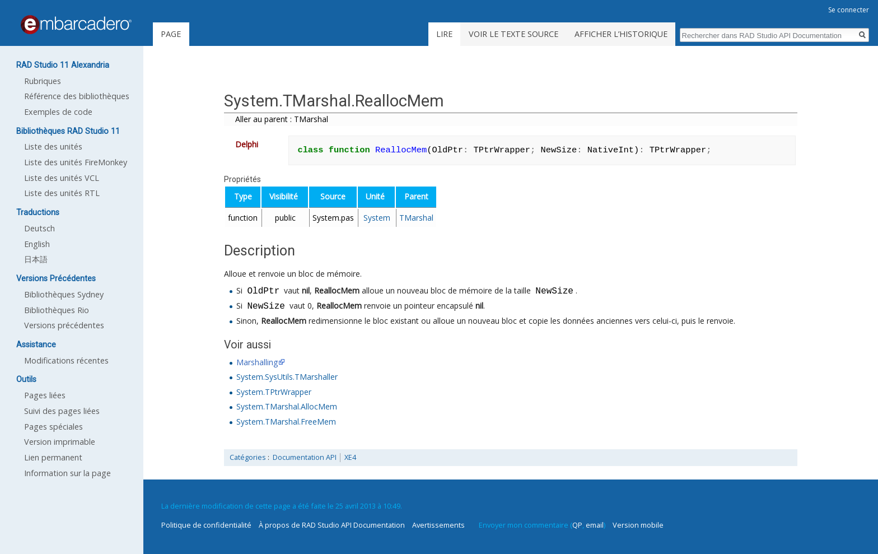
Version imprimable (59, 441)
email (595, 525)
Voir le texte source (513, 34)
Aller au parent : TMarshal (281, 119)
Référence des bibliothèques (76, 96)
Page (171, 34)
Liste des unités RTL (62, 193)
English (37, 244)
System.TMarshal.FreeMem (286, 421)
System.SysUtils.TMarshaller (287, 376)
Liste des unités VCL (61, 178)
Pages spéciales (53, 426)
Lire (444, 34)
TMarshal (416, 217)
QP (577, 525)
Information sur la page (67, 473)
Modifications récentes (66, 360)
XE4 (350, 457)
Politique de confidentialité (206, 525)
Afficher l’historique (621, 34)
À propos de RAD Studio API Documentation (332, 525)
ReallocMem (336, 291)
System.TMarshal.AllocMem (286, 406)
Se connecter (848, 10)
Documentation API (305, 457)
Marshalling (257, 362)
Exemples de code (58, 111)
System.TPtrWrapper (273, 392)
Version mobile (638, 525)
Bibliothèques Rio (56, 310)
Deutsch (39, 228)
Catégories (248, 457)
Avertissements (438, 525)
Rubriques (42, 81)
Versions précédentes (64, 325)
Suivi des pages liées (62, 411)
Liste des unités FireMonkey (75, 162)
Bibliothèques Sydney (64, 294)
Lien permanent (53, 457)
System (376, 217)
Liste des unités (53, 146)
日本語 (36, 259)
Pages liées (45, 395)
